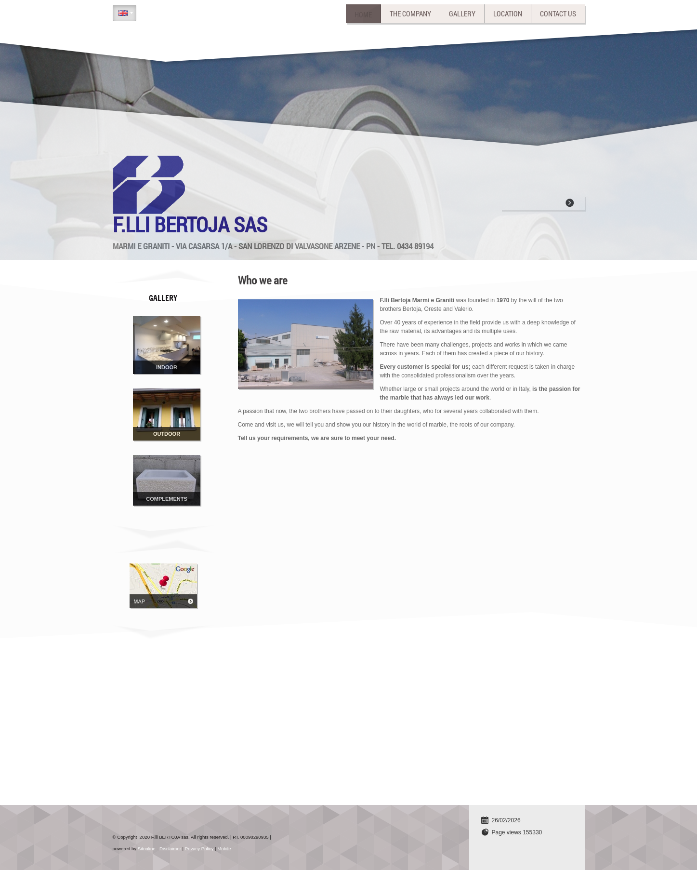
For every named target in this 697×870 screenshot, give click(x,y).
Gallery (462, 13)
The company (410, 13)
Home (363, 13)
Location (507, 13)
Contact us (558, 13)
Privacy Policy (199, 848)
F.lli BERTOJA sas (190, 224)
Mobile (224, 848)
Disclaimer (170, 848)
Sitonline (147, 848)
